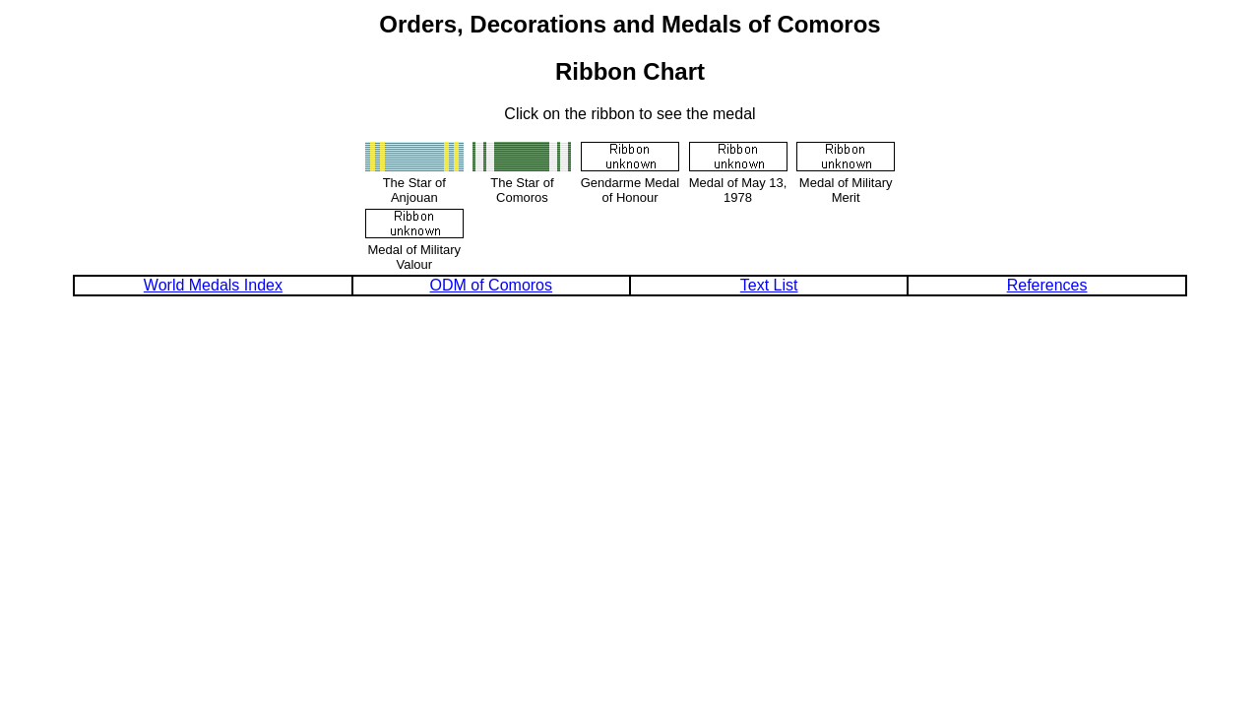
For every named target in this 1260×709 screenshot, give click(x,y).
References (1047, 285)
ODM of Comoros (491, 285)
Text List (769, 285)
